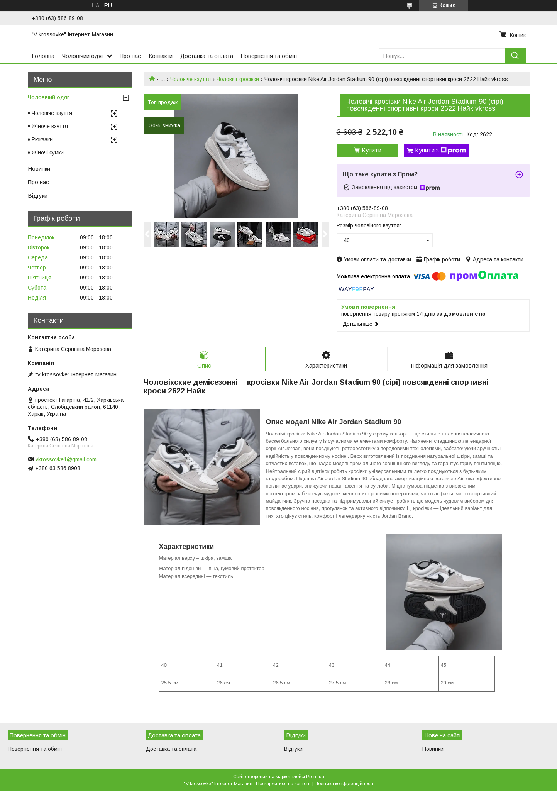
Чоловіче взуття (190, 79)
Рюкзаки (42, 139)
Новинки (39, 168)
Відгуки (37, 195)
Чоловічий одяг (82, 56)
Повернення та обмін (269, 56)
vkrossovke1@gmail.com (66, 459)
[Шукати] (515, 55)
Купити (371, 150)
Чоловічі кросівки (238, 79)
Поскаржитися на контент (283, 783)
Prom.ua (315, 776)
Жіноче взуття (50, 126)
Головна (43, 56)
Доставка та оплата (206, 56)
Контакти (161, 56)
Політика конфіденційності (344, 783)
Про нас (130, 56)
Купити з (440, 150)
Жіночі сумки (48, 152)
